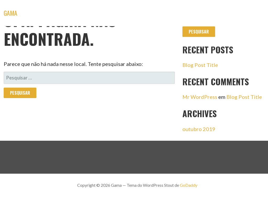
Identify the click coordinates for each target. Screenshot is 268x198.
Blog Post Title (200, 65)
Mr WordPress (199, 97)
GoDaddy (188, 185)
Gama (10, 13)
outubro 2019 (198, 129)
